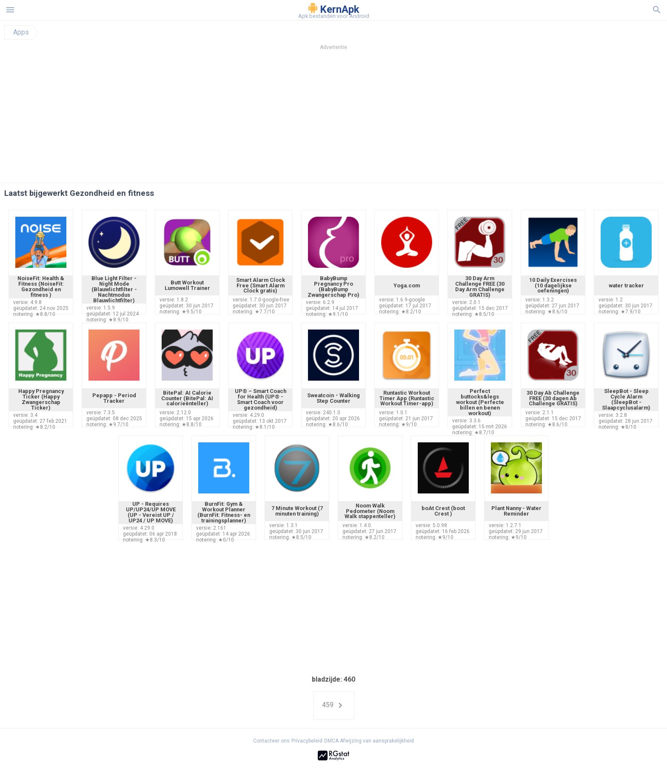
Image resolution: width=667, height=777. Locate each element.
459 (333, 705)
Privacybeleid (306, 741)
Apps (21, 32)
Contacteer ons (271, 741)
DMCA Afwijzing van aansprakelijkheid (369, 741)
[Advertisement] (385, 118)
